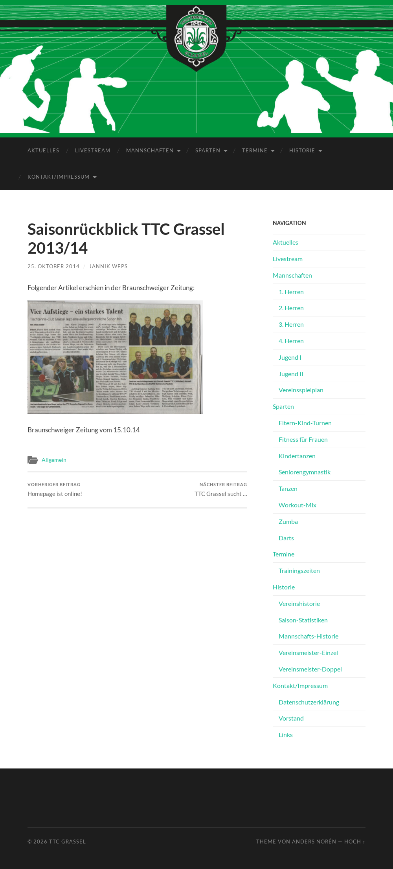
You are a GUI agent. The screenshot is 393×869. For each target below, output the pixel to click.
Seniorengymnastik (305, 472)
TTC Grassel (67, 841)
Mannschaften (150, 150)
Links (286, 734)
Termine (255, 150)
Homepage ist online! (55, 489)
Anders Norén (314, 841)
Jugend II (291, 373)
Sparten (207, 150)
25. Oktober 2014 (54, 266)
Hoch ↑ (354, 841)
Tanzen (288, 488)
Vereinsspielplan (301, 389)
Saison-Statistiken (303, 620)
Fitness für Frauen (303, 439)
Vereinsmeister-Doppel (310, 669)
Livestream (92, 150)
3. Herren (291, 324)
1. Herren (291, 291)
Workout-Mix (297, 505)
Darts (286, 538)
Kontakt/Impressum (59, 177)
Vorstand (291, 718)
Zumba (288, 521)
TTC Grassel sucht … (221, 489)
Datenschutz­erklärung (309, 702)
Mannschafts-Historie (308, 636)
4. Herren (291, 340)
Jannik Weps (108, 266)
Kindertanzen (297, 455)
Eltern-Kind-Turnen (305, 422)
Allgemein (54, 460)
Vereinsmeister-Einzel (308, 652)
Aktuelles (43, 150)
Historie (302, 150)
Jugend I (290, 357)
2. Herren (291, 307)
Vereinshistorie (299, 603)
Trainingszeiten (299, 570)
